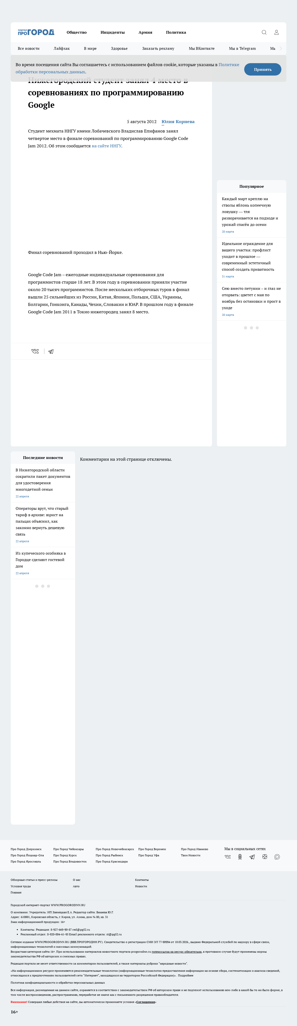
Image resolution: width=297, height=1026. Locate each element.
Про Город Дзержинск (26, 849)
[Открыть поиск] (264, 32)
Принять (263, 69)
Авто (76, 886)
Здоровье (119, 48)
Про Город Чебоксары (68, 849)
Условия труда (21, 886)
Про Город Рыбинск (109, 855)
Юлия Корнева (178, 121)
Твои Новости (190, 855)
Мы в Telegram (242, 48)
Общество (77, 32)
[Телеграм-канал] (252, 857)
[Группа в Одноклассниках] (240, 857)
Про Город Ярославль (26, 861)
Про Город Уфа (148, 855)
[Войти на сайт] (276, 32)
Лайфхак (62, 48)
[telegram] (53, 351)
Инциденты (113, 32)
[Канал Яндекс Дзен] (265, 857)
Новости (141, 886)
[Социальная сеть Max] (277, 857)
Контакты (142, 880)
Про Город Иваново (194, 849)
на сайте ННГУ (106, 146)
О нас (77, 880)
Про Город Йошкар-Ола (27, 855)
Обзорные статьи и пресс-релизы (34, 880)
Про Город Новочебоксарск (115, 849)
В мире (90, 48)
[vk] (35, 351)
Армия (145, 32)
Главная (16, 892)
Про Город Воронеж (152, 849)
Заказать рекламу (158, 48)
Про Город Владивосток (70, 861)
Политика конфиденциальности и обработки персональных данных (58, 982)
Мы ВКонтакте (202, 48)
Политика (176, 32)
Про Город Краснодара (112, 861)
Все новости (28, 48)
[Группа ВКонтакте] (227, 857)
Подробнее (185, 975)
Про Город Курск (65, 855)
